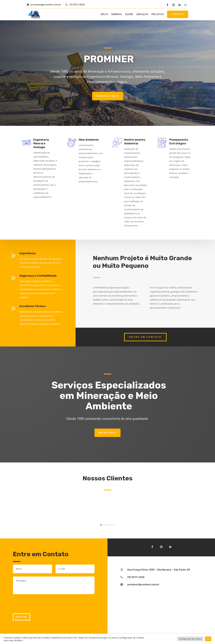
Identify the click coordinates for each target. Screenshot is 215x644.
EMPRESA (116, 14)
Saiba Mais (107, 432)
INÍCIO (104, 14)
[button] (101, 524)
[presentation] (35, 608)
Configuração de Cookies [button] (190, 638)
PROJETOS (157, 14)
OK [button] (208, 638)
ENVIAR (21, 616)
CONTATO (178, 14)
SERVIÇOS (142, 14)
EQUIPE (129, 14)
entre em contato (145, 337)
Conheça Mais (107, 96)
